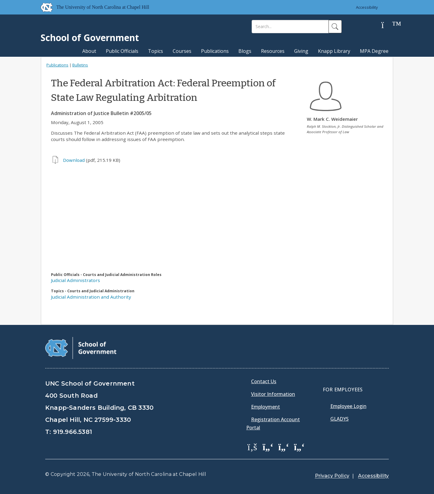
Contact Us (263, 381)
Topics (155, 51)
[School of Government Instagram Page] (299, 446)
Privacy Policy (332, 476)
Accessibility (367, 7)
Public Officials (122, 51)
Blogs (244, 51)
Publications (215, 51)
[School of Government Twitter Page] (268, 446)
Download (74, 160)
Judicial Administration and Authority (91, 297)
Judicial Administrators (75, 280)
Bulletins (80, 65)
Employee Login (348, 406)
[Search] (290, 26)
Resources (273, 51)
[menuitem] (254, 451)
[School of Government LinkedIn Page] (284, 446)
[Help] (387, 25)
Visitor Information (273, 394)
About (89, 51)
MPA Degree (374, 51)
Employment (265, 406)
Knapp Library (334, 51)
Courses (182, 51)
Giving (301, 51)
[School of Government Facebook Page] (252, 446)
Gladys (339, 418)
